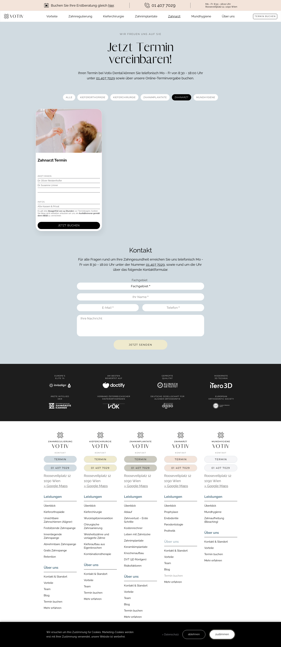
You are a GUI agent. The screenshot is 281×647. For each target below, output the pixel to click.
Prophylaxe (171, 512)
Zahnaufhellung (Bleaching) (214, 520)
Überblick (50, 505)
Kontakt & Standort (55, 576)
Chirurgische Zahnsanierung (93, 526)
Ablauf (128, 512)
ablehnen (194, 634)
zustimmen (222, 634)
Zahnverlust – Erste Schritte (136, 520)
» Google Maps (56, 486)
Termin (60, 459)
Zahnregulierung (80, 16)
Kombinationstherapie (97, 554)
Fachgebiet (139, 280)
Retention (50, 556)
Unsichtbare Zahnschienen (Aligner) (58, 520)
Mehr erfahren (52, 608)
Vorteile (52, 16)
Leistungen (53, 497)
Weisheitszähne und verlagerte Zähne (96, 536)
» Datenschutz (170, 634)
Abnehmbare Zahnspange (60, 544)
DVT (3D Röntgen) (135, 559)
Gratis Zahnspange (55, 550)
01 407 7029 (105, 78)
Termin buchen (265, 16)
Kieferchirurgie (113, 16)
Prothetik (169, 530)
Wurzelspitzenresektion (98, 518)
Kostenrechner (133, 528)
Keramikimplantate (135, 547)
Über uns (228, 16)
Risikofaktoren (133, 565)
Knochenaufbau (134, 553)
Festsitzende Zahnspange (60, 528)
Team (47, 589)
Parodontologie (173, 524)
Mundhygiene (201, 16)
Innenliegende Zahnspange (53, 536)
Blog (46, 595)
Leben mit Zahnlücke (137, 534)
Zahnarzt (174, 16)
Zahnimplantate (146, 16)
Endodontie (171, 518)
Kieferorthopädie (54, 512)
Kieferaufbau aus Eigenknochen (94, 546)
